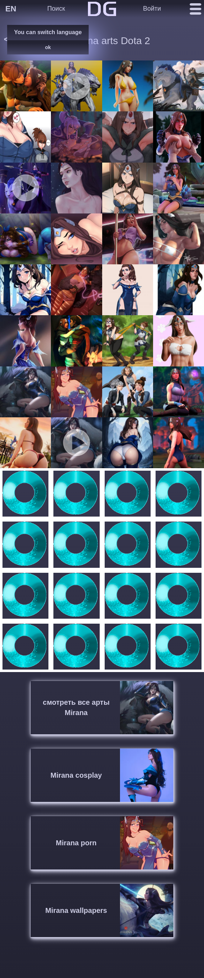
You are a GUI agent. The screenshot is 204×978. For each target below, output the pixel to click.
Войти (152, 8)
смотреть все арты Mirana (76, 707)
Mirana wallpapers (76, 910)
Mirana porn (76, 843)
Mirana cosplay (76, 775)
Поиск (56, 8)
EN (10, 8)
